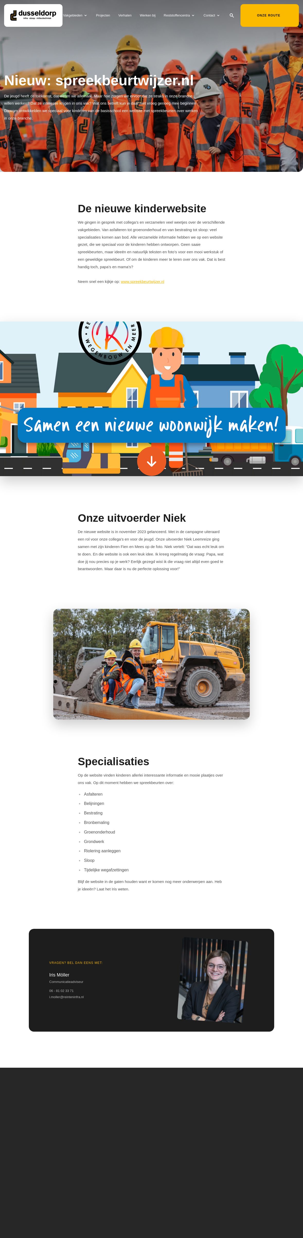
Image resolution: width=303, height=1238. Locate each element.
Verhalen (124, 16)
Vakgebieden (72, 16)
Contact (209, 16)
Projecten (103, 16)
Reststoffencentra (177, 16)
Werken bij (147, 16)
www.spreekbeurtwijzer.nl (142, 281)
